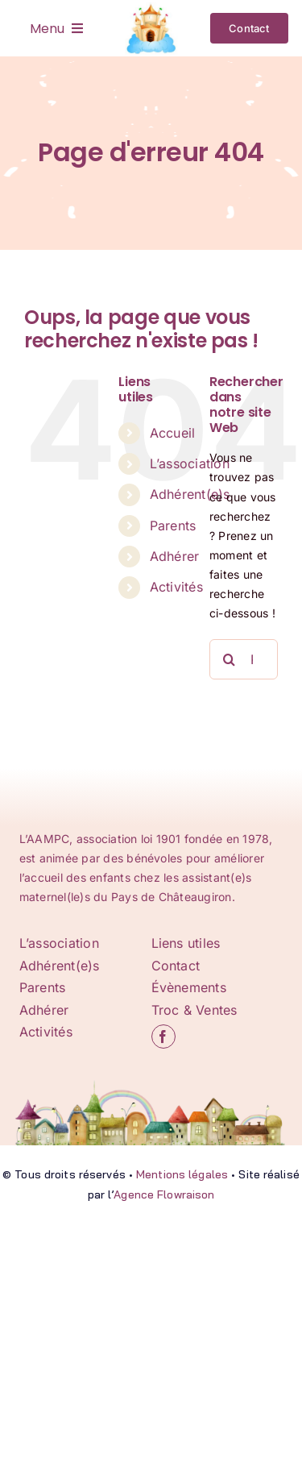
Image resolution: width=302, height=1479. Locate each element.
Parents (173, 525)
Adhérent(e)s (190, 494)
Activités (176, 587)
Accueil (173, 433)
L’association (190, 463)
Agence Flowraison (164, 1194)
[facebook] (163, 1036)
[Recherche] (229, 659)
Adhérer (175, 556)
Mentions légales (182, 1174)
